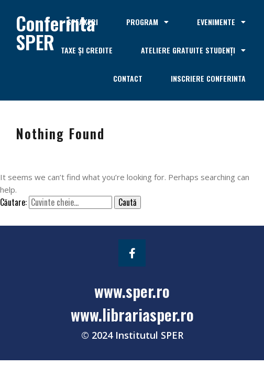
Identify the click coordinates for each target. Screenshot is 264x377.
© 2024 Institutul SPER (132, 335)
